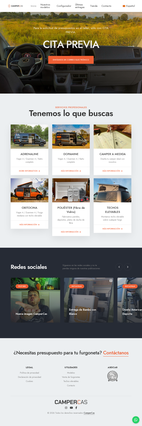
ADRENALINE (29, 154)
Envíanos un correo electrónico (71, 59)
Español (129, 6)
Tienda (94, 6)
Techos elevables (71, 381)
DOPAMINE (70, 154)
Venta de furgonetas (71, 377)
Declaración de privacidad (29, 377)
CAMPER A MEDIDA (113, 154)
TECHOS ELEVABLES (112, 210)
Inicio (34, 6)
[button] (11, 47)
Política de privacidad (29, 372)
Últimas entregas (80, 6)
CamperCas (89, 412)
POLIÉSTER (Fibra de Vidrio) (71, 210)
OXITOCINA (29, 208)
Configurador (64, 6)
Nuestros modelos (45, 6)
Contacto (106, 6)
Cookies (29, 381)
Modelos (71, 372)
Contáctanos (115, 352)
